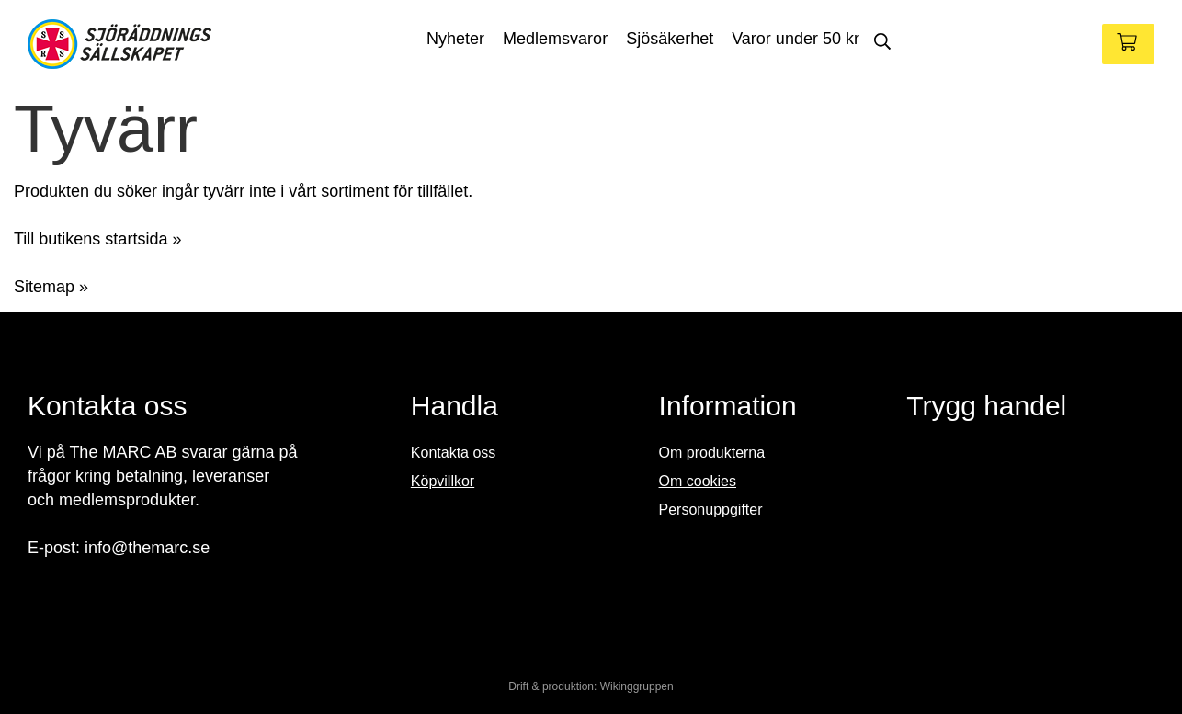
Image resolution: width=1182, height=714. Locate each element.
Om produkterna (712, 452)
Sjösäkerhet (669, 38)
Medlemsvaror (555, 38)
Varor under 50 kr (795, 38)
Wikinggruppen (637, 686)
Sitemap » (51, 287)
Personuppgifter (711, 509)
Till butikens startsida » (97, 239)
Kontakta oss (453, 452)
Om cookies (697, 481)
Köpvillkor (442, 481)
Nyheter (455, 38)
